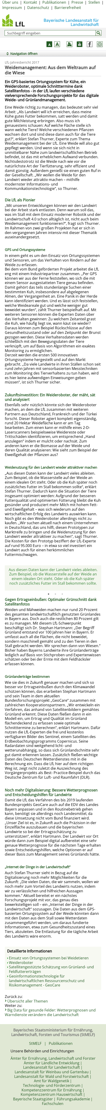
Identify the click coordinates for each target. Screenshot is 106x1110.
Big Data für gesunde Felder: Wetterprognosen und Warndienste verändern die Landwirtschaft (50, 1012)
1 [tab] (48, 594)
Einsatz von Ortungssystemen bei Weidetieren (49, 958)
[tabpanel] (53, 578)
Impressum (12, 7)
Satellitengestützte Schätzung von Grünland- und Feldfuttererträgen (51, 969)
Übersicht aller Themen (27, 1001)
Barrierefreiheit (67, 7)
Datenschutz (38, 7)
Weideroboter (21, 962)
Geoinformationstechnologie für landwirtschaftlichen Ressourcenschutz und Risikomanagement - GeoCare (46, 981)
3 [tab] (62, 594)
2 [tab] (55, 594)
